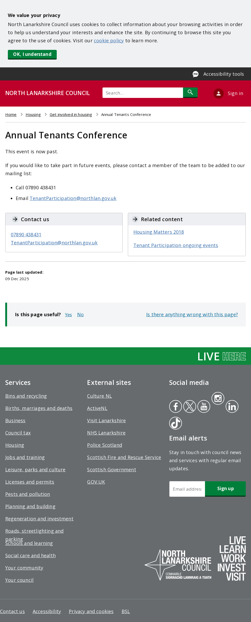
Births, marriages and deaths (38, 408)
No (80, 314)
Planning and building (30, 506)
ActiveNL (97, 408)
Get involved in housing (71, 114)
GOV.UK (96, 482)
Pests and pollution (27, 494)
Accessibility (47, 611)
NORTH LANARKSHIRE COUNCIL (47, 93)
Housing (33, 114)
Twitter (189, 407)
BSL (126, 611)
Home (11, 114)
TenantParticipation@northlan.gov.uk (73, 198)
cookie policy (109, 40)
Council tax (18, 433)
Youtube (203, 407)
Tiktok (174, 424)
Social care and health (30, 555)
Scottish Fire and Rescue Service (124, 457)
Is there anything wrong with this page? (192, 314)
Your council (19, 580)
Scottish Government (111, 469)
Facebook (175, 407)
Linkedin (231, 407)
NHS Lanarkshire (106, 433)
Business (15, 420)
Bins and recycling (26, 396)
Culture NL (99, 396)
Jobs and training (25, 457)
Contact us (12, 611)
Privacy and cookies (91, 611)
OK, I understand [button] (32, 54)
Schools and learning (29, 543)
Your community (24, 568)
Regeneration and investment (39, 518)
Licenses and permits (29, 482)
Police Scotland (104, 445)
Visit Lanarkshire (106, 420)
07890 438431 (26, 234)
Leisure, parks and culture (35, 469)
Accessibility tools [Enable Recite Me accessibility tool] (223, 74)
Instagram (218, 399)
